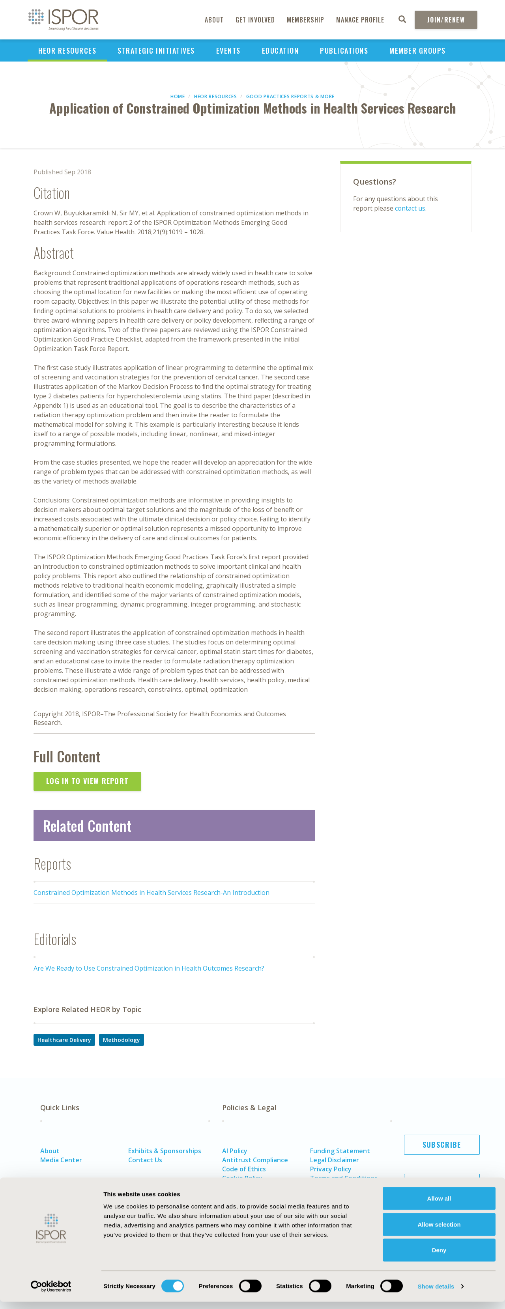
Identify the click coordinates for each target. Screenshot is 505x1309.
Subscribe (442, 1144)
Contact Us (145, 1160)
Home (177, 96)
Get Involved (255, 19)
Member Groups (417, 50)
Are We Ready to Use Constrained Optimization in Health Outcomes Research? (149, 968)
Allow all (439, 1205)
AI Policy (234, 1151)
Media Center (61, 1160)
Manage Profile (360, 19)
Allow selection (438, 1231)
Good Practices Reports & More (290, 96)
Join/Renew (446, 19)
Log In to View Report (87, 781)
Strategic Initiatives (156, 50)
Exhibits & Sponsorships (164, 1151)
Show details (435, 1293)
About (214, 19)
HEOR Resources (67, 50)
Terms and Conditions (344, 1178)
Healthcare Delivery (64, 1040)
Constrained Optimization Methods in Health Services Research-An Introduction (151, 892)
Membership (305, 19)
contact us (410, 208)
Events (228, 50)
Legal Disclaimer (334, 1160)
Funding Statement (340, 1151)
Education (280, 50)
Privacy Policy (331, 1169)
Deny (439, 1257)
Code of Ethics (244, 1169)
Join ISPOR (442, 1183)
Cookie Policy (242, 1178)
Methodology (121, 1040)
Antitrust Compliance (255, 1160)
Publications (344, 50)
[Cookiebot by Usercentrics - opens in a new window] (51, 1294)
